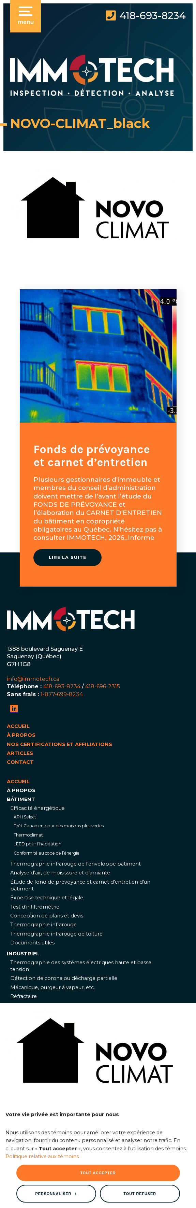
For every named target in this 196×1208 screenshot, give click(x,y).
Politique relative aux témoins (42, 1046)
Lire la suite (67, 557)
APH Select (25, 816)
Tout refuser (139, 1083)
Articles (20, 753)
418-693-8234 (152, 15)
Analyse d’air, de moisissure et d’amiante (60, 873)
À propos (21, 735)
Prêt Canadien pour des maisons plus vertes (59, 825)
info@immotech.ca (33, 678)
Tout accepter (98, 1062)
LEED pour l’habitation (37, 843)
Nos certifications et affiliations (59, 744)
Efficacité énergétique (37, 808)
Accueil (18, 726)
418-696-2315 (102, 686)
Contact (20, 762)
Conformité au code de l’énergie (46, 853)
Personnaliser (56, 1083)
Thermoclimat (28, 835)
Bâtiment (21, 799)
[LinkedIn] (14, 709)
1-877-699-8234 (62, 694)
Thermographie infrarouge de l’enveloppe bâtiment (75, 864)
